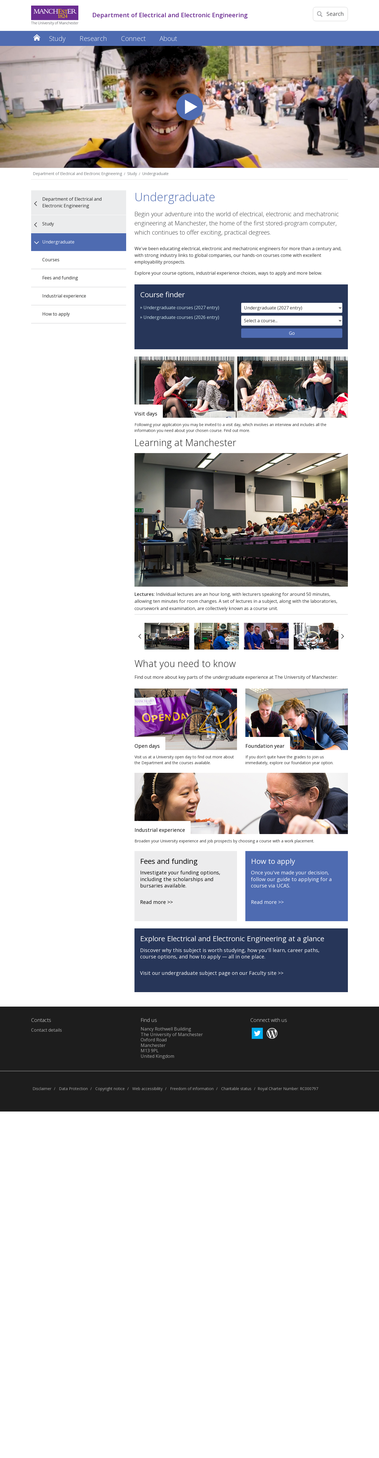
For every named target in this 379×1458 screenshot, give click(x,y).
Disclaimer (42, 1088)
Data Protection (73, 1088)
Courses (50, 260)
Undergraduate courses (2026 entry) (181, 317)
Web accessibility (147, 1088)
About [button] (168, 38)
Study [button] (57, 38)
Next (342, 636)
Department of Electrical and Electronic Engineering (77, 173)
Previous (140, 636)
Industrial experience (64, 296)
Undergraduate (155, 173)
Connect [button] (133, 38)
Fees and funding (60, 278)
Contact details (46, 1030)
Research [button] (93, 38)
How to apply (56, 314)
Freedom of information (192, 1088)
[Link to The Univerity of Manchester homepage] (54, 15)
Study (132, 173)
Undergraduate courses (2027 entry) (181, 307)
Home (36, 37)
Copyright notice (110, 1088)
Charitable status (236, 1088)
